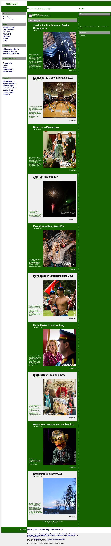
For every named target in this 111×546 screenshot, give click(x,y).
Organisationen (8, 30)
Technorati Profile (56, 530)
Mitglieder (6, 36)
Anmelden (6, 17)
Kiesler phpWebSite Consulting (56, 539)
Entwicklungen (8, 86)
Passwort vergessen (10, 19)
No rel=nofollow (84, 530)
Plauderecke (7, 63)
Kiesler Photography (33, 536)
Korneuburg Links (61, 535)
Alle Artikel (7, 34)
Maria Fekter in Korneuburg (49, 325)
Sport (5, 67)
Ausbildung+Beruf (9, 83)
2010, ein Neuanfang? (45, 176)
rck (34, 30)
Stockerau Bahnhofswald (47, 474)
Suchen (81, 8)
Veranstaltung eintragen (11, 53)
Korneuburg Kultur (55, 534)
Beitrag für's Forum (10, 51)
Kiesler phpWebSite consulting (38, 530)
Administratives (8, 71)
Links (5, 41)
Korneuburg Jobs (32, 535)
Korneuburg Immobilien (69, 534)
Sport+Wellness (8, 92)
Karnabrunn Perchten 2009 (48, 226)
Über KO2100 (7, 32)
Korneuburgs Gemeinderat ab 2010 (53, 77)
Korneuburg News (32, 534)
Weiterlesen (72, 71)
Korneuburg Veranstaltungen (46, 535)
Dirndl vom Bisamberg (46, 127)
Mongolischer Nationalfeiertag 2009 (53, 275)
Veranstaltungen (9, 27)
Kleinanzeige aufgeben (11, 49)
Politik (5, 65)
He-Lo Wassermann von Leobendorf (53, 424)
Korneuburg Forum (73, 535)
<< (43, 521)
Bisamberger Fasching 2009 (49, 375)
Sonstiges (6, 94)
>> (62, 521)
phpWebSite (37, 539)
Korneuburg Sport (44, 534)
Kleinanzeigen (8, 69)
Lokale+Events (8, 90)
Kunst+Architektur (9, 88)
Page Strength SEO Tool (72, 530)
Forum (5, 38)
